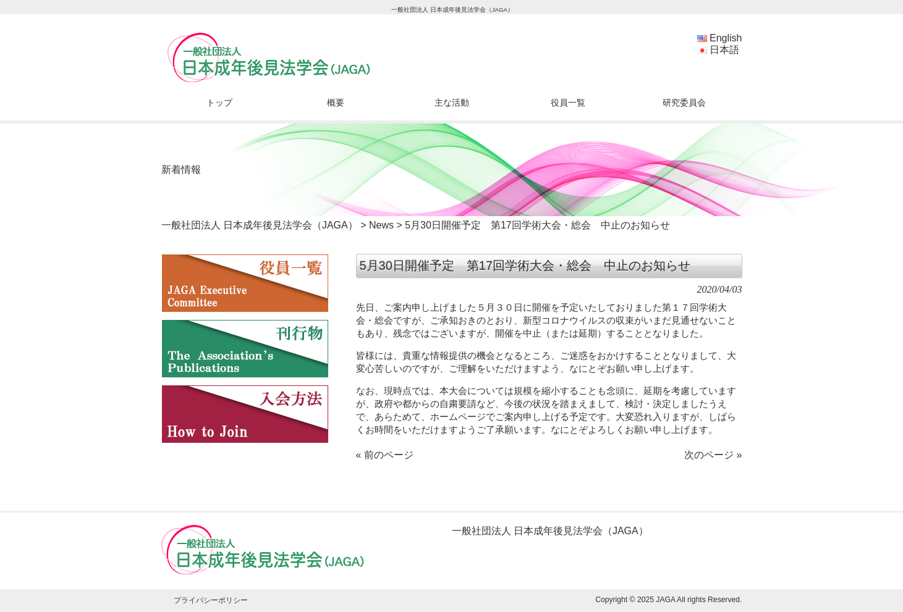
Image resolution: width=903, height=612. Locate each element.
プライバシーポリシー (211, 600)
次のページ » (713, 455)
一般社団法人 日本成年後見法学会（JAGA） (259, 225)
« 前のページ (384, 455)
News (381, 225)
